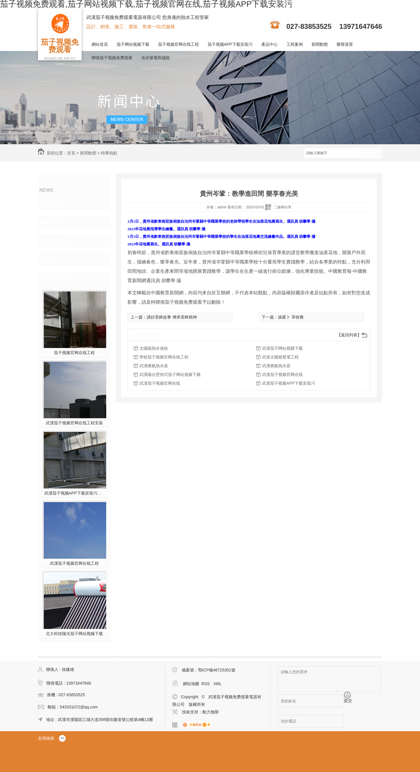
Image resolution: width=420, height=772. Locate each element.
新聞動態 (320, 44)
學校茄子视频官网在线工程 (163, 357)
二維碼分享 (282, 207)
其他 (52, 259)
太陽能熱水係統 (153, 348)
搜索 (372, 153)
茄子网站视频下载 (133, 44)
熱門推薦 (57, 278)
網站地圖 (191, 683)
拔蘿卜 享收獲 (291, 317)
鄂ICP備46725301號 (216, 670)
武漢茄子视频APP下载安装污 (288, 383)
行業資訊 (57, 222)
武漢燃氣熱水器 (153, 365)
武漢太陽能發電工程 (280, 357)
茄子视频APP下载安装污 (230, 44)
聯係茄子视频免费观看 (112, 57)
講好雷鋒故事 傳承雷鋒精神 (172, 317)
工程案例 (294, 44)
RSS (206, 683)
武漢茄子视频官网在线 (282, 374)
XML (217, 683)
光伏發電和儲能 (155, 57)
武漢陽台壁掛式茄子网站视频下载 (170, 374)
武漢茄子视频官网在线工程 (74, 563)
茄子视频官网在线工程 (178, 44)
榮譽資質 (345, 44)
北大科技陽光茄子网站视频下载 (74, 633)
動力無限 (210, 712)
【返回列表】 (349, 335)
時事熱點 (109, 153)
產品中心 (269, 44)
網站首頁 (100, 44)
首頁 (71, 153)
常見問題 (57, 241)
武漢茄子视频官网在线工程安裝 (74, 423)
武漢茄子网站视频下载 (282, 348)
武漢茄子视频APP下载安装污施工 (74, 493)
